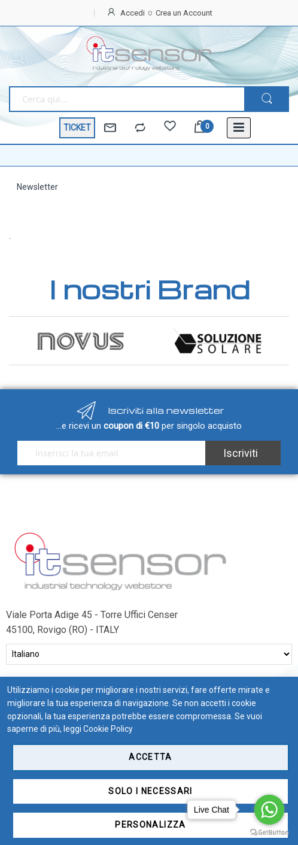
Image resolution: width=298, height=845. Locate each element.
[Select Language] (149, 654)
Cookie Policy (108, 729)
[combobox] (126, 99)
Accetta (150, 757)
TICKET (77, 127)
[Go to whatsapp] (269, 810)
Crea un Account (184, 12)
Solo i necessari (150, 791)
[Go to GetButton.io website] (269, 833)
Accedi (132, 12)
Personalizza (150, 824)
